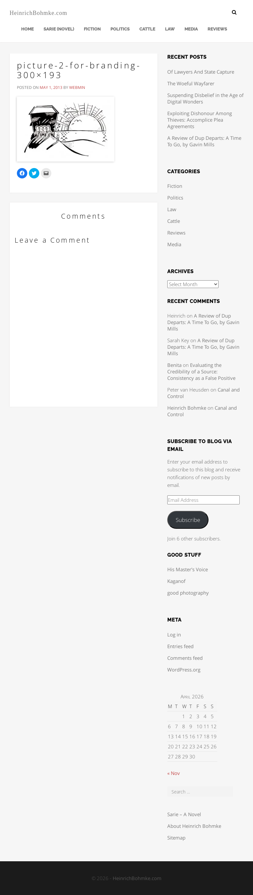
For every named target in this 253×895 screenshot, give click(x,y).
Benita (174, 365)
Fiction (92, 29)
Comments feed (185, 658)
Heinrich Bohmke (186, 408)
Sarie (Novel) (59, 29)
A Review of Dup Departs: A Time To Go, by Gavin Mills (204, 141)
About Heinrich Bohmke (194, 826)
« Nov (173, 773)
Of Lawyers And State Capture (200, 71)
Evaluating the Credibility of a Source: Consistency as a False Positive (201, 371)
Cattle (147, 29)
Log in (174, 634)
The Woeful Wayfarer (190, 83)
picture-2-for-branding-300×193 (79, 70)
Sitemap (176, 837)
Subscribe (188, 520)
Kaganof (176, 581)
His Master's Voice (187, 569)
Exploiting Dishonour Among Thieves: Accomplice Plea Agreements (199, 119)
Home (27, 29)
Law (170, 29)
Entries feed (180, 646)
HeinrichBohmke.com (38, 13)
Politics (120, 29)
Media (191, 29)
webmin (77, 87)
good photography (188, 592)
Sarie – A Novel (184, 814)
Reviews (217, 29)
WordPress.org (183, 669)
